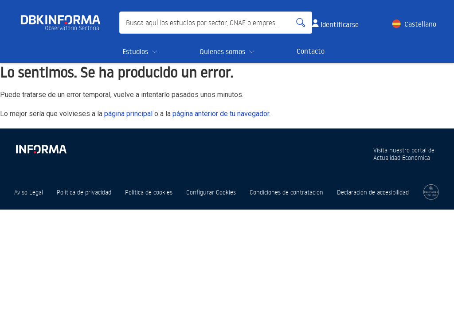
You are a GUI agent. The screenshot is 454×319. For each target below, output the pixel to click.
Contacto (311, 51)
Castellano (420, 23)
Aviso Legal (28, 192)
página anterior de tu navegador (220, 113)
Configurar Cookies (211, 192)
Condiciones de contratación (286, 192)
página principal (128, 113)
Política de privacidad (84, 192)
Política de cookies (148, 192)
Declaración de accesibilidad (373, 192)
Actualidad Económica (401, 157)
